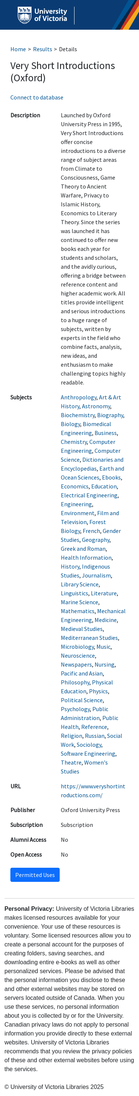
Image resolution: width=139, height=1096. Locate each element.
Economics (75, 486)
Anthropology (78, 397)
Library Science (80, 584)
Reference (94, 726)
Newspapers (76, 664)
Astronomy (96, 406)
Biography (110, 415)
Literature (104, 593)
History (70, 566)
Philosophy (75, 682)
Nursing (105, 664)
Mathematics (78, 611)
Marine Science (79, 602)
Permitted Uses (35, 875)
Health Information (86, 557)
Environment (78, 513)
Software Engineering (88, 753)
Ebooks (111, 477)
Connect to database (36, 97)
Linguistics (74, 593)
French (91, 530)
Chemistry (74, 441)
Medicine (106, 620)
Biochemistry (78, 415)
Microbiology (77, 646)
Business (106, 432)
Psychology (75, 709)
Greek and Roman (83, 548)
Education (104, 486)
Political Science (82, 700)
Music (103, 646)
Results (42, 49)
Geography (95, 539)
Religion (71, 735)
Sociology (89, 744)
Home (18, 49)
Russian (95, 735)
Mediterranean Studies (89, 637)
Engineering (76, 504)
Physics (98, 691)
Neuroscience (78, 655)
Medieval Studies (82, 628)
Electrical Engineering (89, 495)
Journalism (96, 575)
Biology (70, 424)
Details (68, 49)
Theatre (71, 762)
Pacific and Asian (82, 673)
